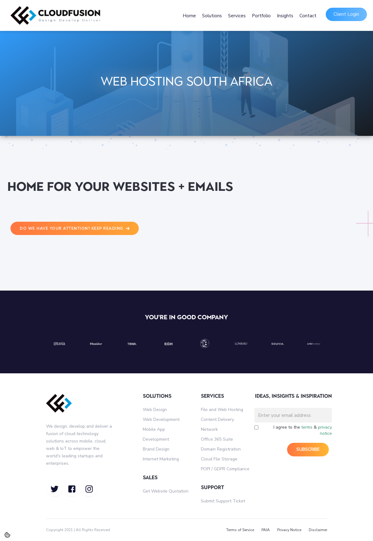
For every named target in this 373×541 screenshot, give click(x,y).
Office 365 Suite (217, 439)
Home (189, 16)
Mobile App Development (156, 434)
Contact (307, 16)
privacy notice (325, 430)
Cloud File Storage (219, 459)
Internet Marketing (161, 459)
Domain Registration (221, 449)
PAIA (265, 529)
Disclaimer (318, 529)
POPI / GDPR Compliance (225, 469)
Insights (285, 16)
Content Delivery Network (217, 424)
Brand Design (156, 449)
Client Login (346, 14)
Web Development (161, 419)
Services (237, 16)
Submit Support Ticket (223, 501)
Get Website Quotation (166, 491)
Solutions (212, 16)
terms (306, 427)
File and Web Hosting (222, 410)
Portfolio (261, 16)
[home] (93, 15)
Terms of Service (240, 529)
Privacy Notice (289, 529)
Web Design (155, 410)
